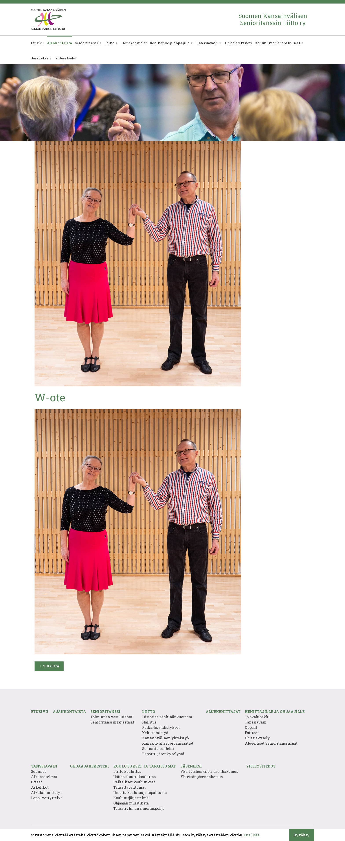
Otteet (36, 782)
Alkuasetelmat (44, 776)
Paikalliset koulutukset (134, 782)
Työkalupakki (257, 716)
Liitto (109, 43)
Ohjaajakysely (257, 738)
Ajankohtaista (59, 43)
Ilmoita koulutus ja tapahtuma (140, 792)
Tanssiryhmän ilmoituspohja (138, 808)
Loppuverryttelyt (46, 797)
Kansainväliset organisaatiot (167, 743)
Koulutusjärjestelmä (131, 797)
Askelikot (40, 787)
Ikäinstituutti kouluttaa (134, 776)
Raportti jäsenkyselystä (163, 753)
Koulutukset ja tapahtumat (277, 43)
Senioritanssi (86, 43)
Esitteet (252, 732)
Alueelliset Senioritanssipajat (271, 743)
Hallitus (149, 722)
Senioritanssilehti (158, 748)
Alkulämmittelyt (46, 792)
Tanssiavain (207, 43)
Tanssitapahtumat (129, 787)
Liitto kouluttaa (127, 771)
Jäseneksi (39, 58)
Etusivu (37, 43)
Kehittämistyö (155, 732)
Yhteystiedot (65, 58)
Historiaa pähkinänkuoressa (167, 716)
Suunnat (38, 771)
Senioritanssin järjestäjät (112, 722)
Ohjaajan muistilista (131, 803)
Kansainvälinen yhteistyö (165, 738)
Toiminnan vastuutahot (111, 716)
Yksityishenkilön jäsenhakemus (209, 771)
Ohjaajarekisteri (238, 43)
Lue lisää (252, 835)
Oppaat (251, 727)
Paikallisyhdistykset (161, 727)
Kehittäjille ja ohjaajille (169, 43)
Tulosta (51, 666)
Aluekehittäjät (134, 43)
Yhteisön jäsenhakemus (201, 776)
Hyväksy (301, 835)
